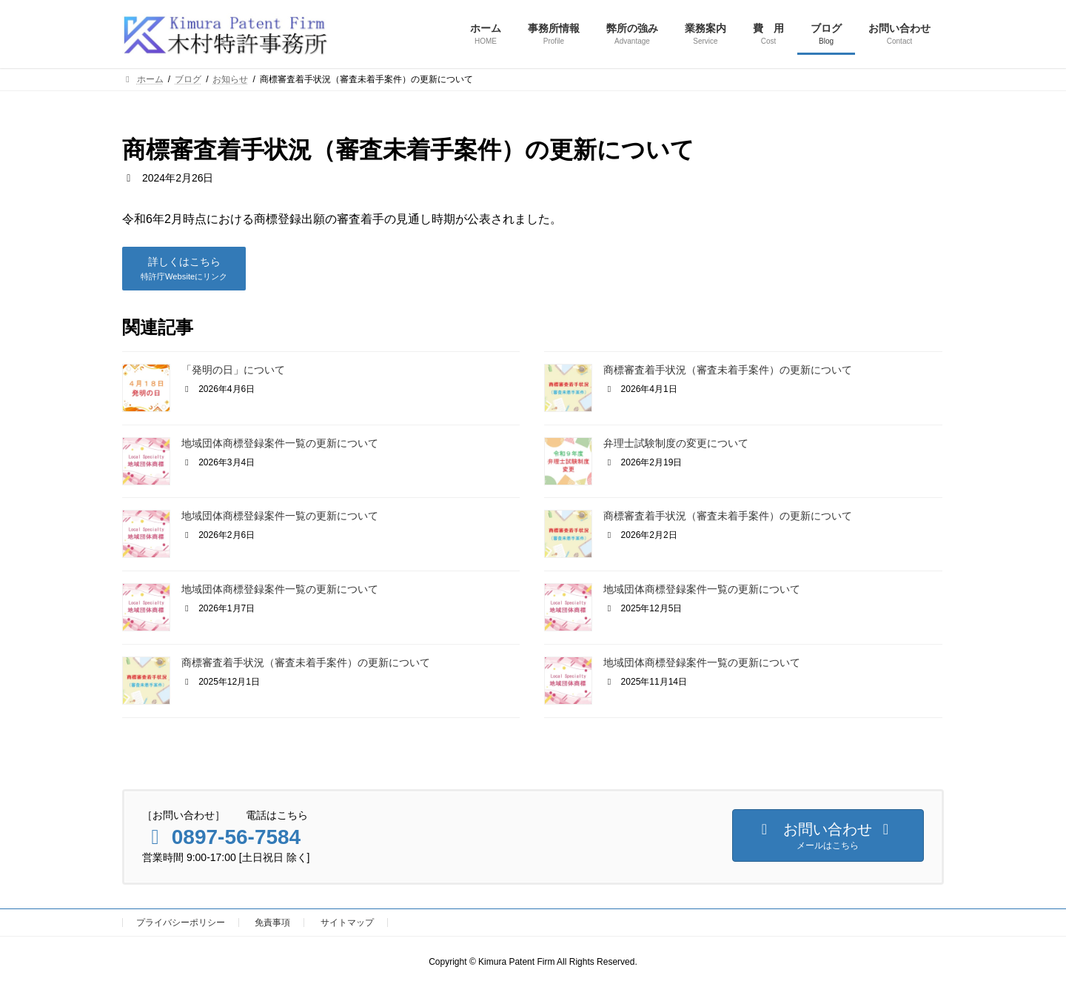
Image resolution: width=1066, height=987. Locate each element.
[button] (184, 268)
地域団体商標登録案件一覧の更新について (279, 443)
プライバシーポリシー (180, 922)
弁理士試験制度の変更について (675, 443)
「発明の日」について (233, 370)
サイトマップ (347, 922)
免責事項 (272, 922)
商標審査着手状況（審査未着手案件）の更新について (727, 370)
